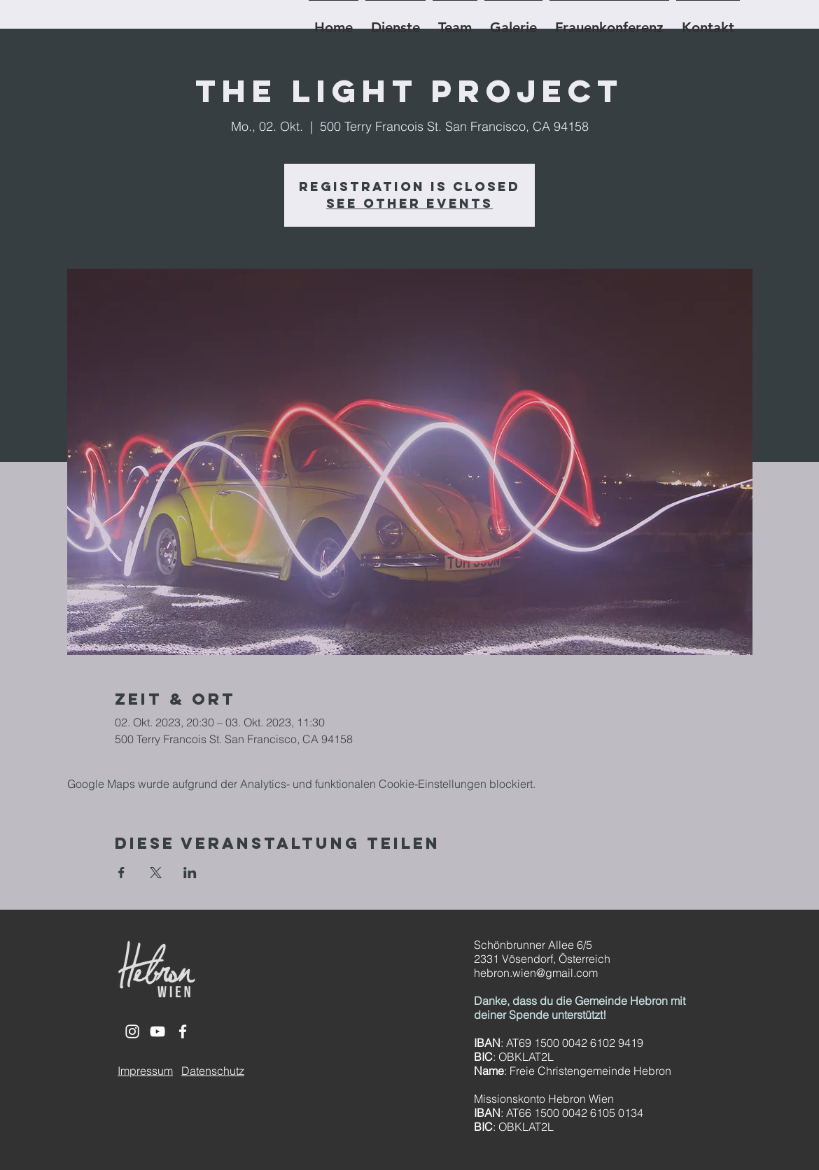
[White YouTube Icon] (157, 1031)
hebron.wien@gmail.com (536, 973)
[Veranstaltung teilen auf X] (155, 872)
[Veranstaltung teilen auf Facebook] (121, 872)
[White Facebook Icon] (183, 1031)
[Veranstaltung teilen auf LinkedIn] (190, 872)
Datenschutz (212, 1071)
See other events (409, 203)
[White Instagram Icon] (132, 1031)
